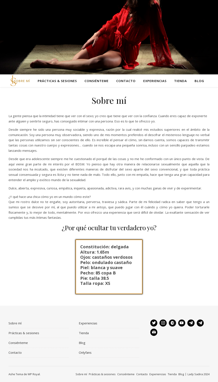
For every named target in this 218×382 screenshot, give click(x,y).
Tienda (180, 81)
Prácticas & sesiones (57, 81)
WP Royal (34, 374)
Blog (199, 81)
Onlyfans (85, 352)
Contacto (126, 81)
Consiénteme (97, 81)
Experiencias (154, 81)
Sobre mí (22, 81)
